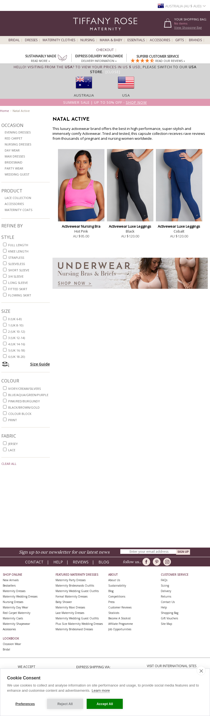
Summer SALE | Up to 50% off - (105, 102)
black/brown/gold (24, 407)
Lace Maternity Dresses (70, 613)
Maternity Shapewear (16, 624)
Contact (34, 562)
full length (18, 245)
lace (11, 450)
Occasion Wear (12, 644)
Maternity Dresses (14, 591)
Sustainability (117, 585)
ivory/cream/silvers (24, 389)
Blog (103, 562)
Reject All (65, 704)
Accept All (105, 704)
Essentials (136, 40)
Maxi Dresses (15, 156)
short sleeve (18, 270)
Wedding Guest (17, 174)
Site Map (166, 624)
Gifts (179, 40)
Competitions (116, 596)
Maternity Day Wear (15, 607)
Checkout (105, 50)
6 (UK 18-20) (16, 357)
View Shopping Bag (188, 27)
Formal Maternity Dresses (72, 596)
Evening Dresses (18, 132)
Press (111, 602)
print (12, 420)
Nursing (87, 40)
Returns (166, 596)
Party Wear (14, 168)
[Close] (113, 71)
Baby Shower (64, 602)
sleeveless (16, 264)
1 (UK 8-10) (15, 325)
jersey (13, 444)
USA (126, 95)
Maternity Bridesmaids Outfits (75, 585)
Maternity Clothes (59, 40)
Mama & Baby (111, 40)
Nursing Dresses (18, 144)
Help (58, 562)
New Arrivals (11, 580)
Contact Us (168, 602)
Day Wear (12, 150)
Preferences (25, 704)
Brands (195, 40)
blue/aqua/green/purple (28, 395)
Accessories (160, 40)
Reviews (81, 562)
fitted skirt (17, 289)
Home (4, 111)
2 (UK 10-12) (16, 331)
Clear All (8, 464)
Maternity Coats (18, 210)
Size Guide (40, 364)
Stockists (113, 613)
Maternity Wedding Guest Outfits (77, 591)
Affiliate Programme (120, 624)
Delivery (166, 591)
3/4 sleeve (16, 276)
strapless (16, 257)
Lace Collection (18, 198)
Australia (84, 95)
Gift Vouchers (169, 618)
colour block (19, 414)
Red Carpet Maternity (16, 613)
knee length (18, 251)
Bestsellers (9, 585)
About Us (114, 580)
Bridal (14, 40)
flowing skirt (19, 295)
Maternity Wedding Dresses (20, 596)
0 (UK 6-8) (15, 319)
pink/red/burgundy (24, 401)
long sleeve (18, 283)
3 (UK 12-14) (16, 338)
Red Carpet (13, 138)
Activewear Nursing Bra (81, 226)
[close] (201, 671)
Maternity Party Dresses (71, 580)
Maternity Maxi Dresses (70, 607)
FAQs (164, 580)
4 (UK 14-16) (16, 344)
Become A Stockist (119, 618)
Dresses (31, 40)
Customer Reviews (120, 607)
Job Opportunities (119, 629)
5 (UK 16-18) (16, 350)
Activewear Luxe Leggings (130, 226)
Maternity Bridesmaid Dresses (74, 629)
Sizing (165, 585)
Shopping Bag (169, 613)
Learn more (101, 691)
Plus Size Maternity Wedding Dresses (79, 624)
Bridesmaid (13, 162)
